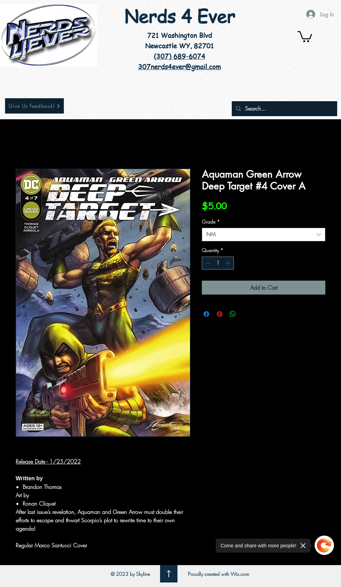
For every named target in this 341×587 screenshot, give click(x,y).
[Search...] (284, 108)
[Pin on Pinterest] (219, 314)
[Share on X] (246, 314)
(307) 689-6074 (179, 56)
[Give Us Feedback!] (34, 106)
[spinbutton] (218, 263)
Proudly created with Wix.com (218, 574)
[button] (305, 36)
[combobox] (263, 234)
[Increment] (228, 263)
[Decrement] (207, 263)
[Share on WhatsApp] (233, 314)
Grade (211, 221)
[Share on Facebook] (206, 314)
